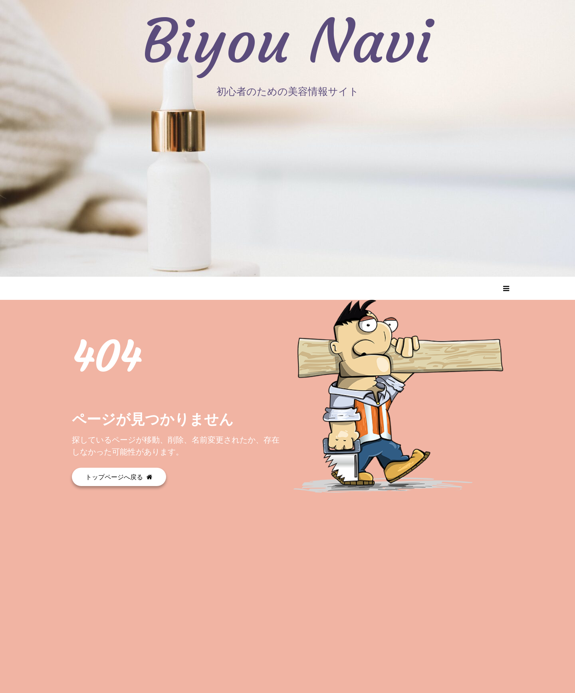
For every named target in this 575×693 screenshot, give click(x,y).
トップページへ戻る (119, 477)
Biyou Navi (288, 42)
